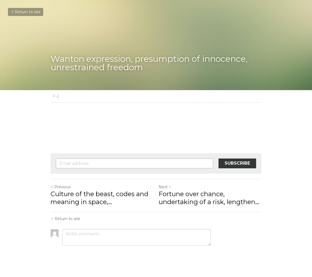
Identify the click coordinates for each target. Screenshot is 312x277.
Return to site (26, 12)
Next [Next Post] (165, 186)
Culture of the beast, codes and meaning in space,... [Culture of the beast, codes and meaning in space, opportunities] (99, 198)
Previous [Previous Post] (60, 186)
